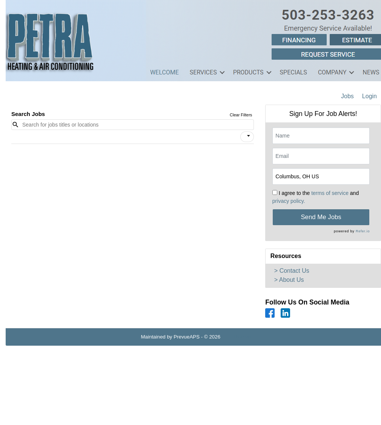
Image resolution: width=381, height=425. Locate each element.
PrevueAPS (187, 337)
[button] (247, 136)
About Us (291, 280)
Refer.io (363, 231)
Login (369, 96)
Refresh (243, 337)
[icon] (248, 136)
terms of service (330, 193)
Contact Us (294, 270)
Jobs (347, 96)
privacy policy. (288, 201)
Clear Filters (241, 115)
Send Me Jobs (321, 217)
